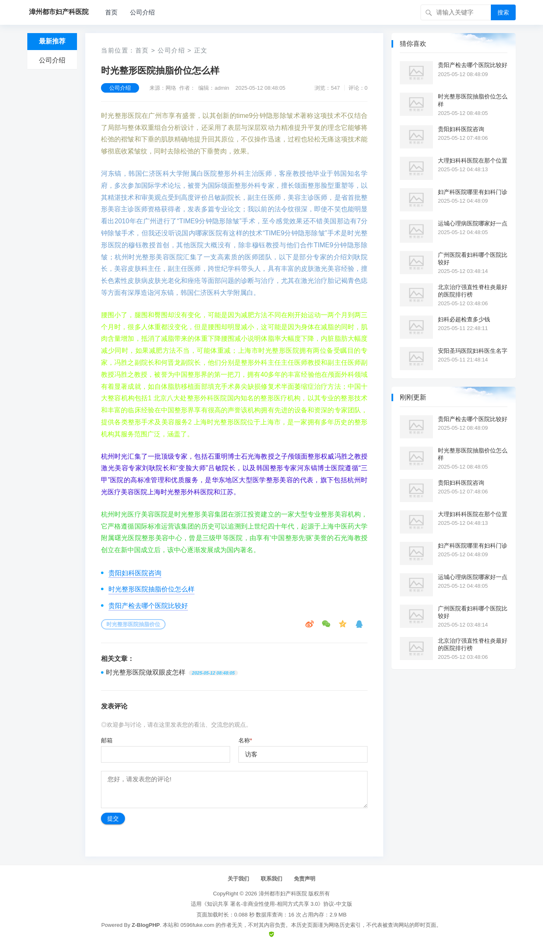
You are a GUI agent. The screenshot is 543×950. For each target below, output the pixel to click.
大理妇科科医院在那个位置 (472, 160)
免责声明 (304, 879)
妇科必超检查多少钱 (464, 319)
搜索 (503, 12)
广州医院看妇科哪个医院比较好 (472, 258)
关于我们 (238, 879)
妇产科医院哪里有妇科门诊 (472, 192)
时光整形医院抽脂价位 (133, 624)
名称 (245, 740)
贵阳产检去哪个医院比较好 (148, 605)
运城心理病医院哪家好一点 (472, 223)
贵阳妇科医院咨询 (134, 573)
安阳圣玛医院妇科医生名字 (472, 350)
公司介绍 (142, 12)
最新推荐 (52, 41)
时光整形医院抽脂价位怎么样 (151, 589)
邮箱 (107, 740)
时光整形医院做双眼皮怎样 (145, 672)
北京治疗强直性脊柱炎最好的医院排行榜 (472, 291)
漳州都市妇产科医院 (283, 893)
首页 (111, 12)
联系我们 (271, 879)
